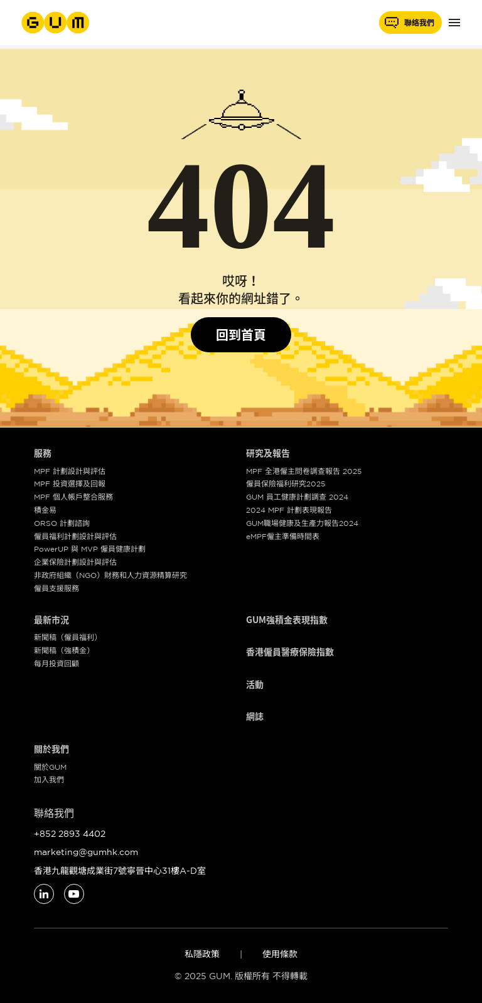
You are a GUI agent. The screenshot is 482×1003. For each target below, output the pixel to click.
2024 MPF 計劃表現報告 (289, 510)
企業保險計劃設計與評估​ (75, 562)
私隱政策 (202, 954)
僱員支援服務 (56, 588)
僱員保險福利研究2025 (285, 484)
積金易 (45, 510)
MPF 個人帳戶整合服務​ (73, 497)
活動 (255, 684)
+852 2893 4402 (69, 834)
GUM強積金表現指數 (287, 620)
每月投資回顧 (56, 663)
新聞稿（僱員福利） (68, 637)
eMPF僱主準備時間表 (282, 536)
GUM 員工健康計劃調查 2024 (297, 497)
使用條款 (279, 954)
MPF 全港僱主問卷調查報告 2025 (304, 471)
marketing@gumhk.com (86, 852)
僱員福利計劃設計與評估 (75, 536)
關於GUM (50, 767)
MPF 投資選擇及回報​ (69, 484)
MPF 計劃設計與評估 (69, 471)
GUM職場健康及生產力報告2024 (302, 523)
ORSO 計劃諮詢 (62, 523)
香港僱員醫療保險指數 (290, 652)
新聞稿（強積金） (64, 650)
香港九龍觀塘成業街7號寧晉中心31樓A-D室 (120, 871)
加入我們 (49, 779)
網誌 (255, 716)
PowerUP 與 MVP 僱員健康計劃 (90, 549)
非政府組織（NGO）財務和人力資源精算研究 (110, 575)
